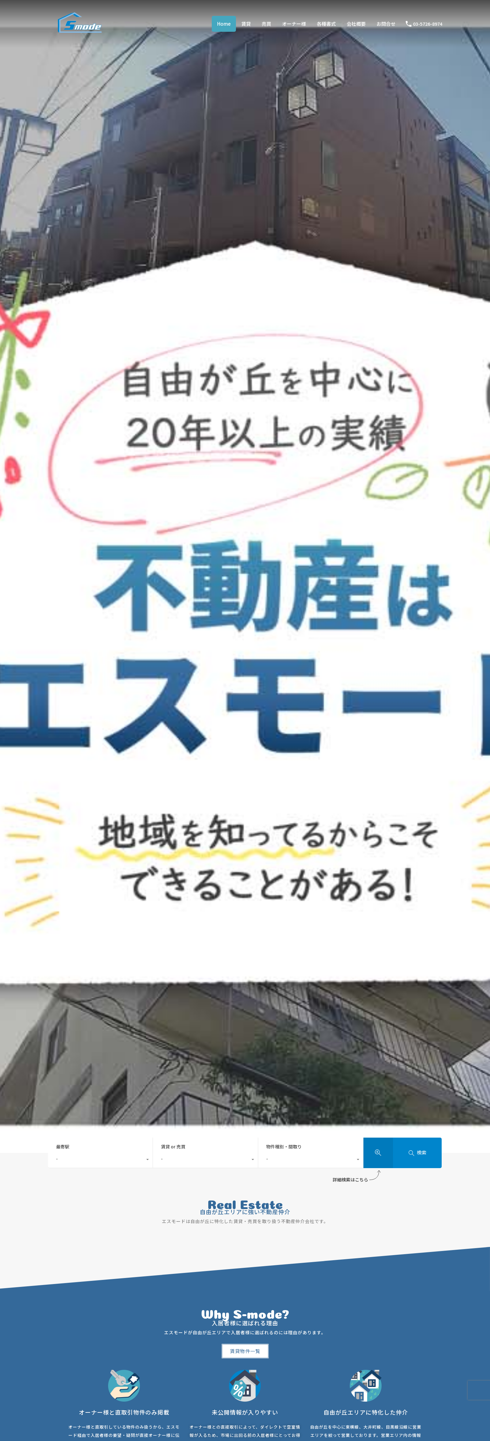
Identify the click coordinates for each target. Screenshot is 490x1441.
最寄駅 (62, 1146)
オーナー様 (294, 23)
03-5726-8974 (427, 24)
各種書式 (326, 23)
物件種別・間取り (284, 1146)
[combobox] (100, 1160)
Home (224, 23)
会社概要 (356, 23)
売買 (266, 23)
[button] (245, 1351)
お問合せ (386, 23)
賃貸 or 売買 (173, 1146)
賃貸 (246, 23)
